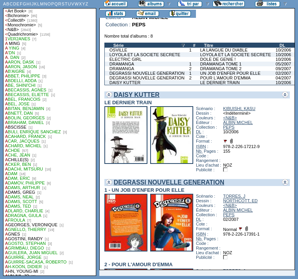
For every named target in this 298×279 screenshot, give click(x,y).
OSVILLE (118, 50)
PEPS (228, 127)
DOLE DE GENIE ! (218, 59)
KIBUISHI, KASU (239, 108)
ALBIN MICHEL (238, 122)
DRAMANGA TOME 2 (221, 68)
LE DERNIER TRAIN (220, 82)
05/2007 (283, 64)
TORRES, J (234, 196)
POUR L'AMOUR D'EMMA (225, 78)
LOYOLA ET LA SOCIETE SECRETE (144, 54)
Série (118, 45)
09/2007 (283, 68)
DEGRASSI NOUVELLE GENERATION (147, 73)
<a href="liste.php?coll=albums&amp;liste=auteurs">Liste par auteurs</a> (49, 138)
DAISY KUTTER (124, 82)
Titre (208, 45)
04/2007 (283, 78)
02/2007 (283, 73)
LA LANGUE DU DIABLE (224, 50)
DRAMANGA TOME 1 (221, 64)
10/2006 (283, 50)
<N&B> (230, 117)
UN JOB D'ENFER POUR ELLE (230, 73)
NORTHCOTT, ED (240, 200)
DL (282, 45)
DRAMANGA (121, 64)
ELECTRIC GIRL (125, 59)
